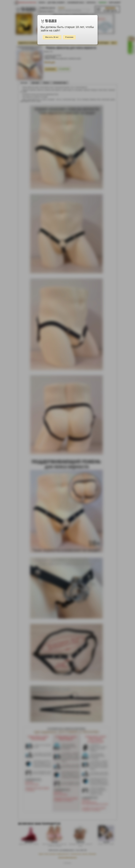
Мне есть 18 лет (52, 37)
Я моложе (69, 37)
